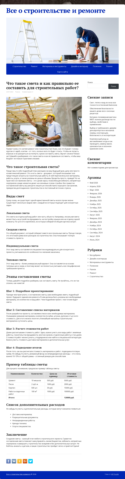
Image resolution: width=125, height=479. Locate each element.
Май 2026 (94, 183)
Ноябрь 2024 (95, 225)
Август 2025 (95, 215)
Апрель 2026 (95, 186)
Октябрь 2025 (96, 207)
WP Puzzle (115, 474)
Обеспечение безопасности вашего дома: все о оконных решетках (102, 111)
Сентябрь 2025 (96, 211)
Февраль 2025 (96, 218)
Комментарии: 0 (27, 92)
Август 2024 (95, 236)
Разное (109, 66)
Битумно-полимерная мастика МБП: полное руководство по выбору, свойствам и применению (103, 121)
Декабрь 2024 (96, 222)
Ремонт (34, 66)
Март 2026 (94, 190)
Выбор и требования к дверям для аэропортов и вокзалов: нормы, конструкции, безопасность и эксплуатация (103, 132)
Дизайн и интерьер (79, 66)
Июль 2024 (94, 240)
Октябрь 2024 (96, 229)
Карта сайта (62, 72)
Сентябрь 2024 (96, 232)
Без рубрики (95, 255)
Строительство (19, 66)
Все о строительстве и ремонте (55, 10)
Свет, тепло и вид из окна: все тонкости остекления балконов (103, 103)
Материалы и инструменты (54, 66)
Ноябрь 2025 (95, 204)
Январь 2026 (95, 197)
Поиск (90, 82)
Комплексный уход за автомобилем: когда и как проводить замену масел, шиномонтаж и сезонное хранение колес (101, 144)
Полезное (97, 66)
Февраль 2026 (96, 193)
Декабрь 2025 (96, 200)
